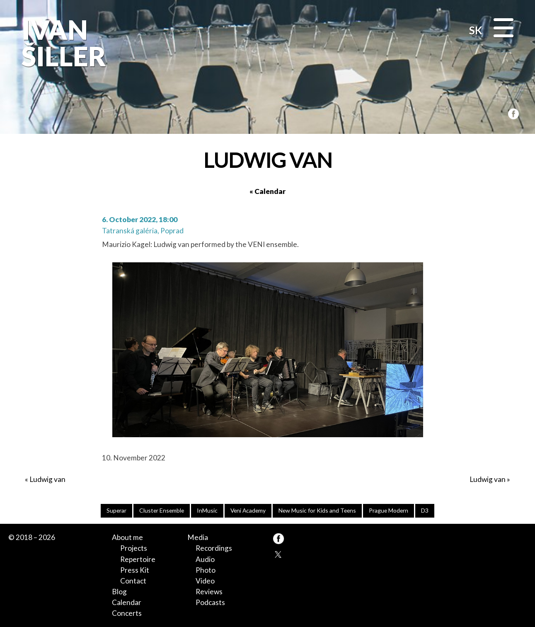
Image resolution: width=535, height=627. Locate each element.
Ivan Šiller (62, 43)
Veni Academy (248, 510)
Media (197, 537)
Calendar (126, 602)
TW (278, 554)
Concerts (127, 613)
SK (475, 30)
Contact (133, 580)
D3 (424, 510)
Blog (119, 591)
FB (511, 112)
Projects (133, 548)
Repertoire (137, 559)
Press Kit (134, 570)
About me (127, 537)
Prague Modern (388, 510)
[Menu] (503, 29)
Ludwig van (47, 479)
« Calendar (267, 191)
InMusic (207, 510)
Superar (116, 510)
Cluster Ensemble (161, 510)
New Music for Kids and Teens (317, 510)
